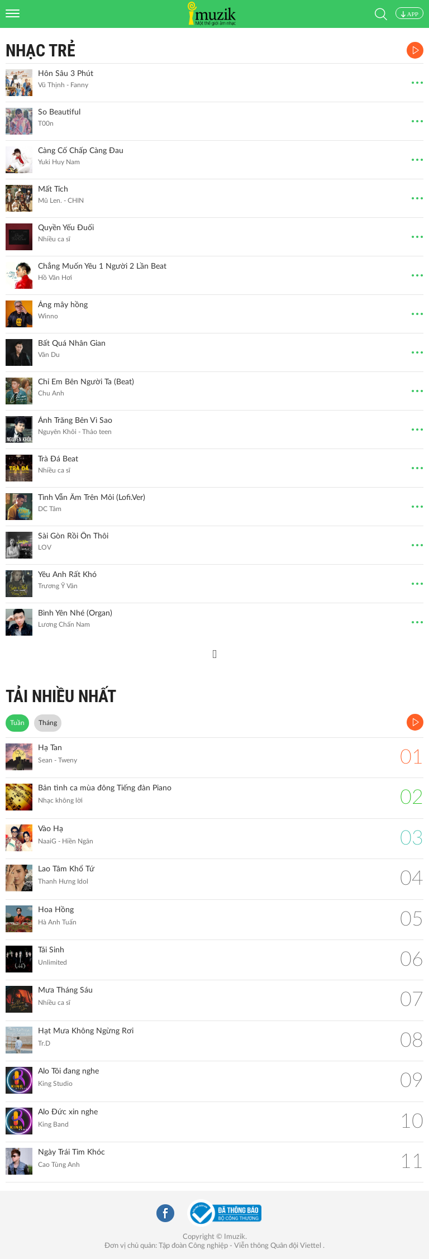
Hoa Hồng (56, 910)
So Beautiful (59, 112)
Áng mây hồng (63, 305)
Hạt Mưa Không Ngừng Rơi (86, 1031)
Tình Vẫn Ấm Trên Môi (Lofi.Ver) (91, 498)
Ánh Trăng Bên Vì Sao (75, 421)
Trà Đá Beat (58, 459)
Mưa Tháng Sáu (65, 990)
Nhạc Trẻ (40, 50)
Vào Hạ (50, 829)
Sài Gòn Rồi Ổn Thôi (73, 536)
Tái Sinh (51, 950)
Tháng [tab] (48, 722)
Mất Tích (53, 189)
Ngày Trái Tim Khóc (71, 1152)
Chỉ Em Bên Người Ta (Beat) (86, 382)
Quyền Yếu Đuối (66, 228)
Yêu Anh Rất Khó (67, 575)
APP (409, 14)
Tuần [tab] (17, 722)
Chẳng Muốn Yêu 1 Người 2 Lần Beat (102, 266)
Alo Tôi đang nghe (68, 1071)
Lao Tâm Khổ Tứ (66, 869)
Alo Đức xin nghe (68, 1112)
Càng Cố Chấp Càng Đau (80, 151)
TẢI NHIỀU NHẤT (61, 696)
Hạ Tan (50, 748)
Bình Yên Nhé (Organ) (75, 613)
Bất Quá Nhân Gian (72, 343)
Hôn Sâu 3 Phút (65, 74)
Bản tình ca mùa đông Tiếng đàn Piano (104, 788)
